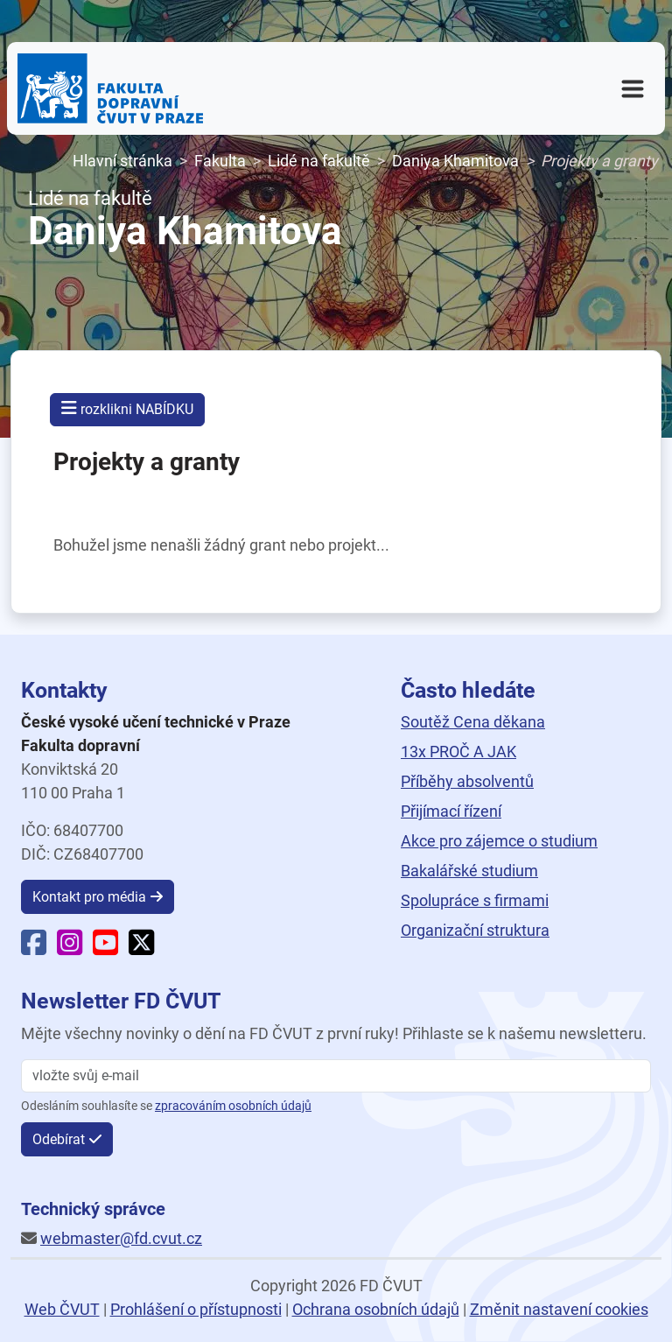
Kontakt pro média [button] (89, 897)
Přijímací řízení (451, 811)
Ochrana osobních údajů (375, 1309)
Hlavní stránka (122, 160)
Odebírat (58, 1139)
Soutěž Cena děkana (473, 722)
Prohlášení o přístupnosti (196, 1309)
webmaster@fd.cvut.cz (121, 1238)
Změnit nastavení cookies (559, 1309)
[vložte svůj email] (336, 1076)
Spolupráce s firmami (475, 900)
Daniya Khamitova (455, 160)
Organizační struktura (475, 930)
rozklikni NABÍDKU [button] (127, 408)
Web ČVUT (62, 1309)
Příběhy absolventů (467, 781)
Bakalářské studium (469, 870)
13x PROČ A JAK (458, 751)
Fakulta (220, 160)
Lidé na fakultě (319, 160)
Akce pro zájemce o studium (499, 841)
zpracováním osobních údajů (233, 1106)
